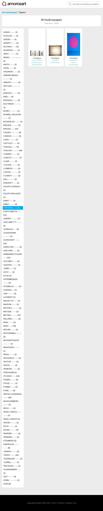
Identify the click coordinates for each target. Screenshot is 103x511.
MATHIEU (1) (12, 308)
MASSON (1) (11, 304)
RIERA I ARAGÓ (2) (11, 419)
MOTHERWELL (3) (12, 335)
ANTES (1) (10, 64)
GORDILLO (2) (11, 229)
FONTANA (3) (11, 208)
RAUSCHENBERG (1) (10, 403)
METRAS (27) (12, 315)
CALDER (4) (12, 132)
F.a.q (74, 503)
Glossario (69, 503)
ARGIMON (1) (11, 71)
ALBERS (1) (9, 39)
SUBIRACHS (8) (11, 446)
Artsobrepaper (9, 12)
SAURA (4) (10, 430)
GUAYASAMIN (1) (9, 234)
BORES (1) (11, 111)
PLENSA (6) (10, 379)
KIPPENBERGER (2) (10, 281)
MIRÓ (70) (9, 326)
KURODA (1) (10, 290)
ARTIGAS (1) (11, 88)
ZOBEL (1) (11, 480)
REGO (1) (9, 408)
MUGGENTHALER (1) (11, 342)
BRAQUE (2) (11, 125)
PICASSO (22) (11, 376)
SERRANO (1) (11, 437)
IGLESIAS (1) (11, 265)
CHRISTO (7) (12, 157)
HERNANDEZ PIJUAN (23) (12, 256)
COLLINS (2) (11, 165)
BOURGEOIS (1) (12, 121)
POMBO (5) (10, 387)
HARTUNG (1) (11, 250)
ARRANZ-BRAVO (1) (10, 77)
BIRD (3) (8, 96)
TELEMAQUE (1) (12, 458)
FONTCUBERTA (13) (12, 213)
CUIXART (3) (11, 175)
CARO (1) (10, 139)
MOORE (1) (10, 329)
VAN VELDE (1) (11, 466)
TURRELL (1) (11, 462)
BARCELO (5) (11, 93)
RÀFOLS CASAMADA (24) (12, 396)
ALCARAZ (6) (11, 46)
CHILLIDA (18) (12, 150)
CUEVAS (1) (11, 172)
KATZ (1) (9, 272)
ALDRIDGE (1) (11, 50)
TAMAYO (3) (11, 451)
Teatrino (55, 60)
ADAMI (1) (10, 32)
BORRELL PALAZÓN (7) (12, 116)
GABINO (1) (11, 218)
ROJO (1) (10, 426)
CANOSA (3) (12, 136)
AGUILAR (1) (10, 36)
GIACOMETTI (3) (12, 224)
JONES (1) (9, 268)
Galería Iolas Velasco (73, 61)
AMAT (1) (10, 54)
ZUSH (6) (7, 484)
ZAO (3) (9, 476)
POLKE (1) (10, 383)
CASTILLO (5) (11, 143)
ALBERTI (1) (11, 43)
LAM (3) (9, 293)
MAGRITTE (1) (11, 301)
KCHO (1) (7, 275)
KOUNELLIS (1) (12, 286)
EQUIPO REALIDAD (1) (12, 195)
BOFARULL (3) (11, 100)
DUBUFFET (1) (11, 183)
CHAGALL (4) (11, 147)
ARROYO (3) (11, 82)
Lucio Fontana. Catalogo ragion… (37, 61)
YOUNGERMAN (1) (11, 471)
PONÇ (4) (9, 390)
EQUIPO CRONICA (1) (11, 188)
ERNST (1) (9, 200)
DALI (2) (10, 179)
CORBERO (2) (11, 168)
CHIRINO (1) (11, 154)
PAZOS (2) (10, 365)
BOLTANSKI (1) (12, 106)
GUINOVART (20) (11, 242)
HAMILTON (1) (12, 247)
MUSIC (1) (10, 354)
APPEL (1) (9, 68)
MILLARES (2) (12, 319)
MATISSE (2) (11, 311)
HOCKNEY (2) (11, 261)
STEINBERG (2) (9, 440)
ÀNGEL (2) (12, 59)
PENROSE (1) (11, 369)
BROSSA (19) (10, 129)
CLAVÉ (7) (10, 161)
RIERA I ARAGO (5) (12, 413)
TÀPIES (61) (11, 455)
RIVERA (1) (11, 422)
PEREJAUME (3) (10, 372)
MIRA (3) (9, 322)
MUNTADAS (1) (11, 349)
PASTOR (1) (11, 361)
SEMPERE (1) (11, 433)
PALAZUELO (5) (12, 358)
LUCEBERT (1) (9, 297)
